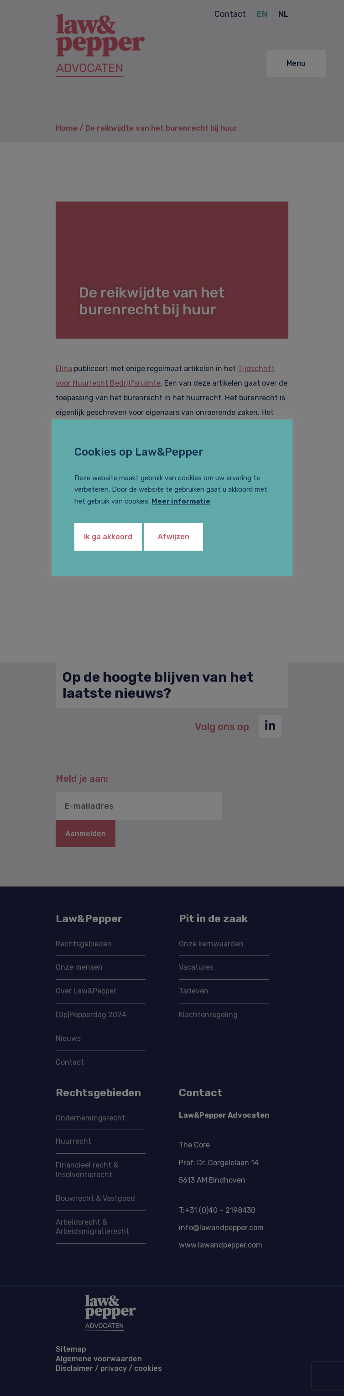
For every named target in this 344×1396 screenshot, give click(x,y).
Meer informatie (180, 501)
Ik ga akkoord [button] (108, 536)
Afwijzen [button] (173, 536)
